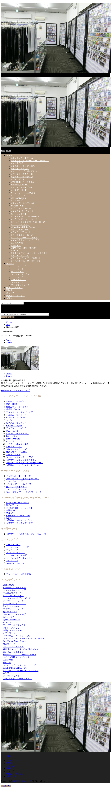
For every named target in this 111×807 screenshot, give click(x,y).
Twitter (9, 756)
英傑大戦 (10, 513)
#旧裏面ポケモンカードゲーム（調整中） (30, 161)
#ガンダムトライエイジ (22, 235)
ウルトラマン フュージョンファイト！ (23, 492)
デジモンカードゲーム (16, 428)
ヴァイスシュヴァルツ (16, 417)
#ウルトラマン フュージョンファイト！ (29, 253)
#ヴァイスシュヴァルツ (22, 177)
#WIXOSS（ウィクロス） (23, 182)
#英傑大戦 (16, 245)
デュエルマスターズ (12, 593)
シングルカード (13, 155)
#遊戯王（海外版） (20, 169)
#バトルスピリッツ (20, 200)
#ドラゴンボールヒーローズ (24, 219)
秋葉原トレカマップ (15, 296)
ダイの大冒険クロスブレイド (19, 508)
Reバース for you (14, 425)
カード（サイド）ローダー (18, 547)
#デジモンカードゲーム (22, 187)
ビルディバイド (13, 431)
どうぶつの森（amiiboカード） (17, 679)
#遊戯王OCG (17, 163)
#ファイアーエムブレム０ (23, 203)
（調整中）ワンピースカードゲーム (22, 465)
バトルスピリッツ (14, 441)
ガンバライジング (14, 481)
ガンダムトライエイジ (16, 487)
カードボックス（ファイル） (19, 558)
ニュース (10, 293)
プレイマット (17, 282)
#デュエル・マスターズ (22, 174)
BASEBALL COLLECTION (18, 516)
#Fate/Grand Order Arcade (23, 227)
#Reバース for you (19, 185)
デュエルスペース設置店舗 (18, 574)
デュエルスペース (14, 288)
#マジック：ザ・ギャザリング (25, 171)
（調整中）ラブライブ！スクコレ (21, 460)
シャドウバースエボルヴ (17, 433)
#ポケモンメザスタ (20, 255)
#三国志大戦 (17, 243)
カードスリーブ (18, 266)
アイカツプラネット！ (16, 489)
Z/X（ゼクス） (13, 436)
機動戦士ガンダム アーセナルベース (19, 654)
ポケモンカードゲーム (16, 401)
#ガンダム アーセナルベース (24, 237)
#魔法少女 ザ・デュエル (22, 211)
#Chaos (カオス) (18, 206)
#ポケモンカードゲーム (22, 158)
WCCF (9, 518)
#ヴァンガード (18, 179)
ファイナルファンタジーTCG (19, 457)
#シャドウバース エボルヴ (23, 193)
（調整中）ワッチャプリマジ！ (20, 523)
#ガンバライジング (20, 224)
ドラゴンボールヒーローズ (18, 476)
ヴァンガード (12, 420)
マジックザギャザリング (14, 590)
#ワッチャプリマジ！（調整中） (26, 258)
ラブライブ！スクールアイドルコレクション (23, 638)
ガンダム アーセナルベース (18, 484)
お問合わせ (11, 298)
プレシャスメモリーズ (16, 449)
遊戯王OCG (11, 404)
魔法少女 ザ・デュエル (16, 452)
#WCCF (15, 250)
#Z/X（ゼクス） (18, 195)
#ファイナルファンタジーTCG (25, 216)
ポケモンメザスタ (11, 676)
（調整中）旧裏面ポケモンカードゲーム (24, 463)
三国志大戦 (11, 510)
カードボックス (18, 280)
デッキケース (17, 271)
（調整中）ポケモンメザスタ (19, 520)
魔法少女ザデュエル (12, 630)
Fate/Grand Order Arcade (17, 503)
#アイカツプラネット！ (22, 232)
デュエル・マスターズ (16, 415)
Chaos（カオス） (14, 446)
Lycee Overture (13, 439)
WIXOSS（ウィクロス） (17, 423)
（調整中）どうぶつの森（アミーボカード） (26, 534)
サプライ (10, 263)
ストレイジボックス (20, 274)
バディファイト (13, 454)
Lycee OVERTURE (11, 620)
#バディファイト (19, 214)
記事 (8, 325)
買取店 (9, 290)
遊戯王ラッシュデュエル (17, 407)
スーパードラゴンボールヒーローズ (22, 479)
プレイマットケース (20, 285)
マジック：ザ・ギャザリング (19, 412)
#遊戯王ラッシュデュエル (23, 166)
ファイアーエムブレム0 (17, 444)
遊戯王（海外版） (14, 409)
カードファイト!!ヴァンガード (17, 598)
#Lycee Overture (18, 198)
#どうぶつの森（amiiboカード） (26, 261)
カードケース (17, 277)
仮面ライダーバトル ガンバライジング (20, 649)
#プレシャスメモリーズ (22, 208)
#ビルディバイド (19, 190)
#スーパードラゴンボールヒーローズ (28, 222)
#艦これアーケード (20, 229)
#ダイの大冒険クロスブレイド (25, 240)
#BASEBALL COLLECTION (23, 248)
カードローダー (18, 269)
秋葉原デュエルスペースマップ (15, 390)
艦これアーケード (14, 505)
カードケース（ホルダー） (18, 555)
